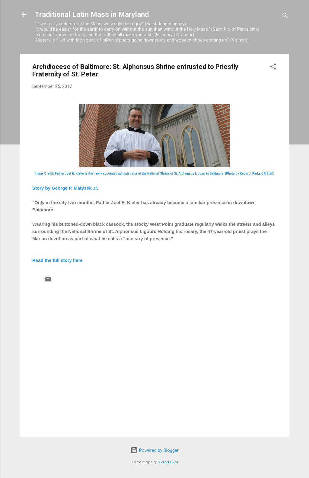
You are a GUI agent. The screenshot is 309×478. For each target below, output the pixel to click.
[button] (273, 67)
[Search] (285, 16)
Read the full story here (57, 260)
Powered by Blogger (155, 450)
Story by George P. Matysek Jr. (65, 188)
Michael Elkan (168, 462)
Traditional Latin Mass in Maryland (92, 14)
